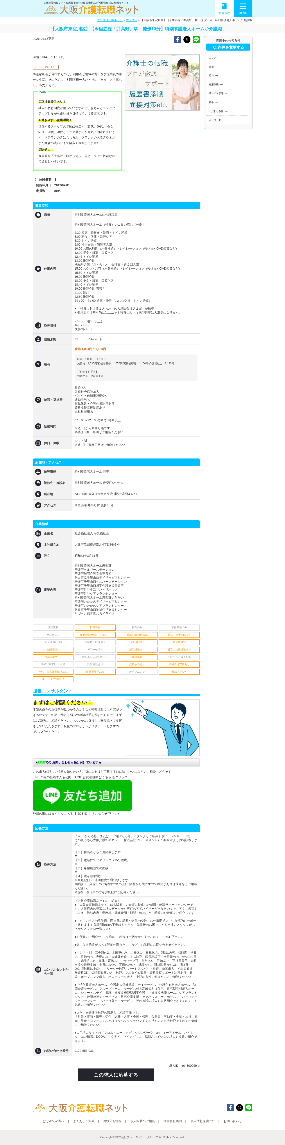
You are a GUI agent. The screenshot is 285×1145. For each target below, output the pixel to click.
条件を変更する (228, 48)
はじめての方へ (54, 1121)
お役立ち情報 (112, 1121)
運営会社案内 (172, 1121)
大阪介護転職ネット (110, 20)
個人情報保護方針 (202, 1121)
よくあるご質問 (84, 1121)
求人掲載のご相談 (142, 1121)
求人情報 (131, 20)
